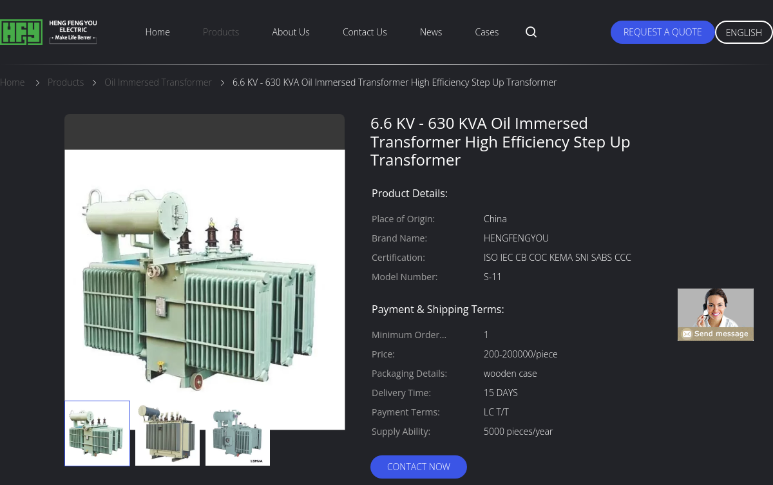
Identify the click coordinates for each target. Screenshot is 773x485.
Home (158, 32)
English (744, 32)
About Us (291, 32)
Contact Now (418, 467)
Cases (487, 32)
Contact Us (365, 32)
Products (221, 32)
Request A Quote (663, 32)
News (431, 32)
